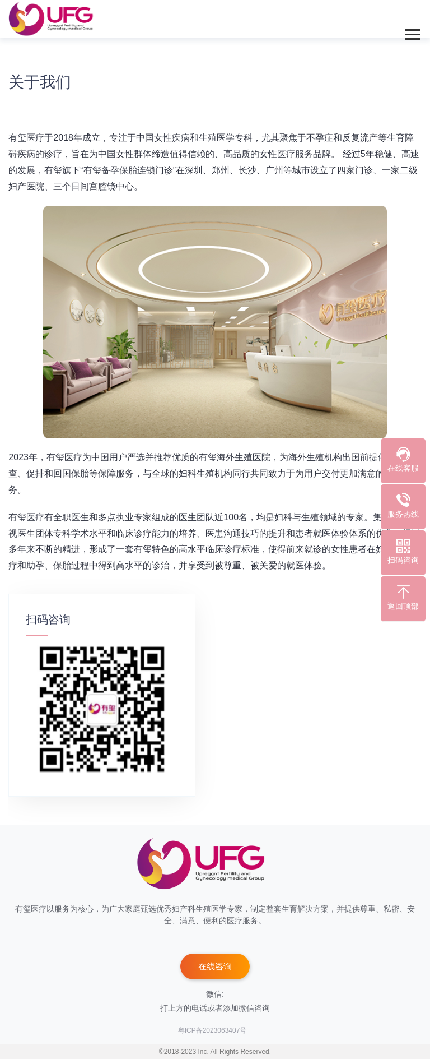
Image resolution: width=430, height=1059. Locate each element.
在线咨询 (215, 966)
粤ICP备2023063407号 (212, 1030)
